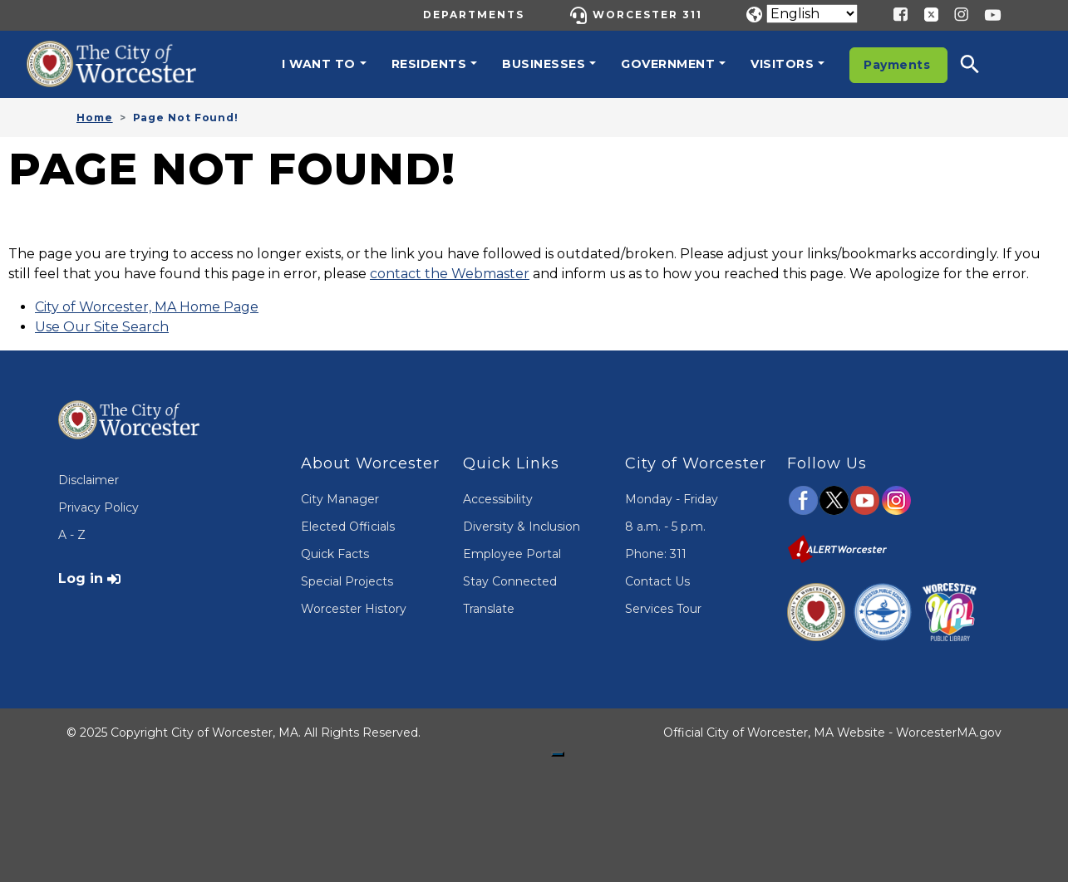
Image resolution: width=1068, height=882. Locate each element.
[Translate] (812, 13)
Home (94, 117)
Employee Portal (512, 553)
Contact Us (657, 581)
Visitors (782, 63)
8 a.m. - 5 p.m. (665, 526)
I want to (319, 63)
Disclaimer (88, 480)
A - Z (72, 534)
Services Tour (663, 608)
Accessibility (498, 499)
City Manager (340, 499)
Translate (488, 608)
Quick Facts (335, 553)
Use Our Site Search (102, 327)
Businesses (543, 63)
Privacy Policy (98, 507)
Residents (429, 63)
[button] (981, 64)
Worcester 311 (647, 14)
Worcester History (353, 608)
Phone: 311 (656, 553)
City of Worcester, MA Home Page (146, 307)
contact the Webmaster (449, 274)
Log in (80, 578)
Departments (473, 14)
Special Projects (347, 581)
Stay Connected (510, 581)
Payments (897, 64)
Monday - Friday (671, 499)
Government (668, 63)
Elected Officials (348, 526)
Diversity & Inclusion (521, 526)
